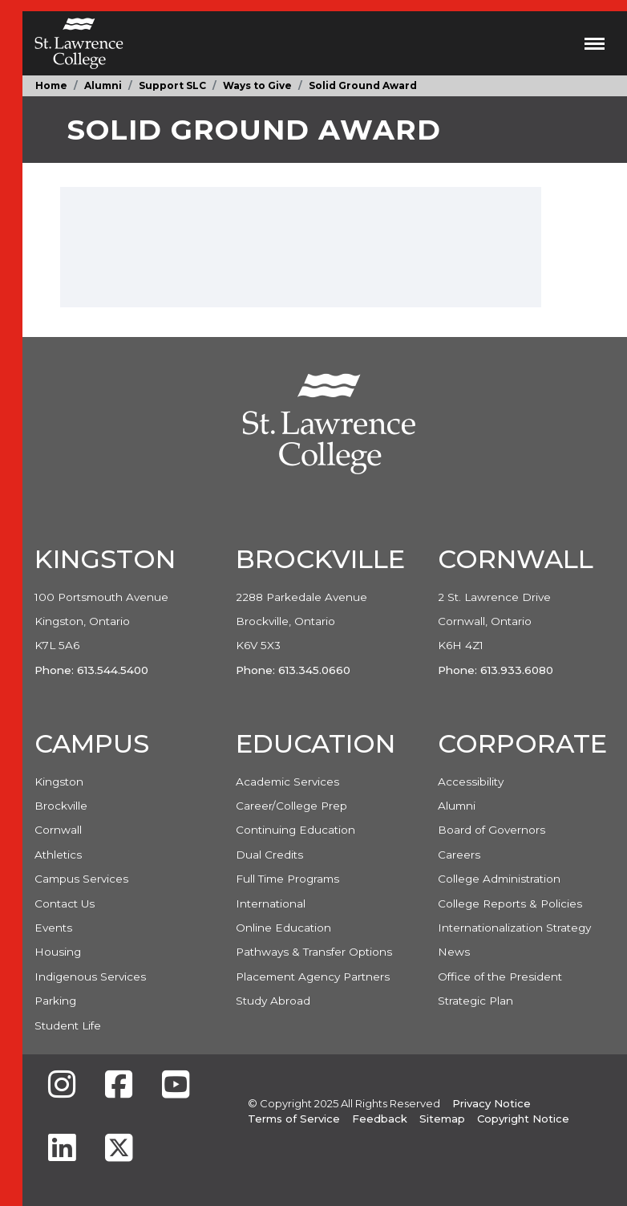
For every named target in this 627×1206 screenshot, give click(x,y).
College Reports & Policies (510, 903)
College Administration (499, 878)
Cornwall (58, 829)
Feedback (379, 1118)
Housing (57, 951)
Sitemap (442, 1118)
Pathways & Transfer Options (314, 951)
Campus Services (81, 878)
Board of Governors (491, 829)
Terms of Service (294, 1118)
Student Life (67, 1025)
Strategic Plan (475, 1000)
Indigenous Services (90, 976)
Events (53, 927)
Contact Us (64, 903)
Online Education (283, 927)
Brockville (60, 805)
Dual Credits (269, 854)
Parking (55, 1000)
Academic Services (287, 781)
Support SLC (172, 85)
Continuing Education (295, 829)
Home (51, 85)
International (270, 903)
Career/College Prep (291, 805)
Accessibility (471, 781)
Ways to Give (257, 85)
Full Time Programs (287, 878)
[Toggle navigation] (594, 43)
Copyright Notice (523, 1118)
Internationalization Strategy (514, 927)
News (454, 951)
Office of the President (500, 976)
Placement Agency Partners (313, 976)
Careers (459, 854)
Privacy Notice (491, 1103)
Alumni (103, 85)
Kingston (58, 781)
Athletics (58, 854)
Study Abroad (273, 1000)
